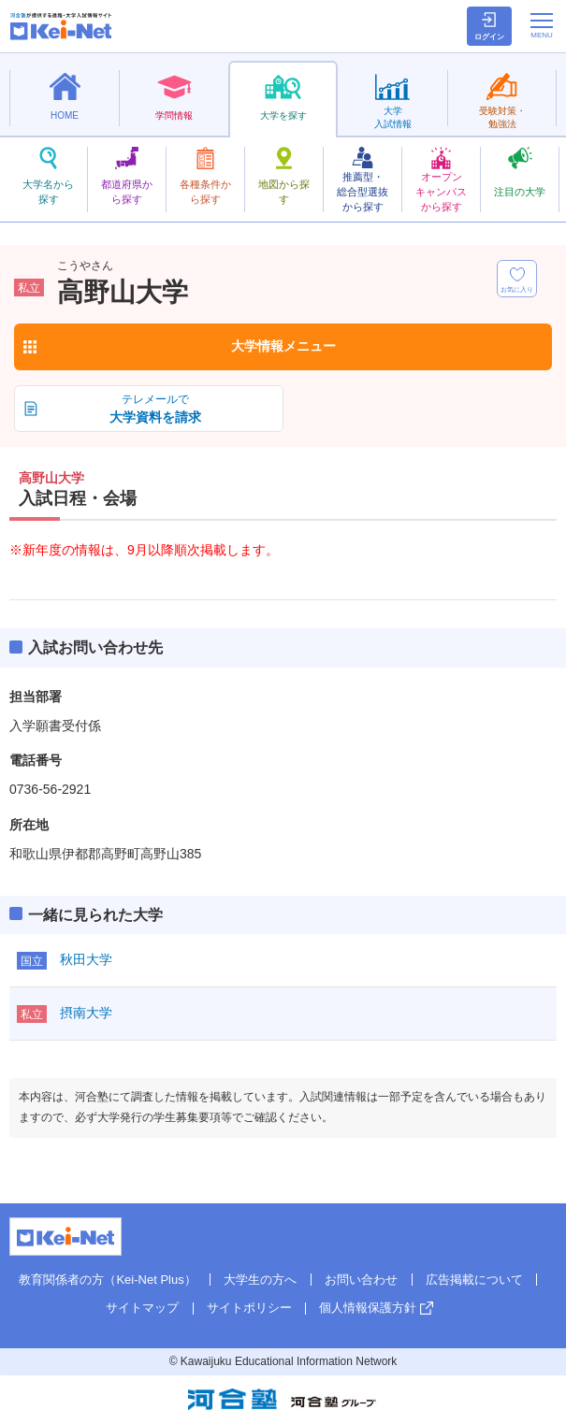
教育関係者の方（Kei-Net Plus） (107, 1280)
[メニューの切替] (542, 25)
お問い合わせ (361, 1280)
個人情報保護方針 (367, 1308)
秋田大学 (86, 959)
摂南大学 (86, 1012)
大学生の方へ (260, 1280)
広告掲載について (474, 1280)
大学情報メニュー (283, 345)
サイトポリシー (249, 1308)
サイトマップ (142, 1308)
